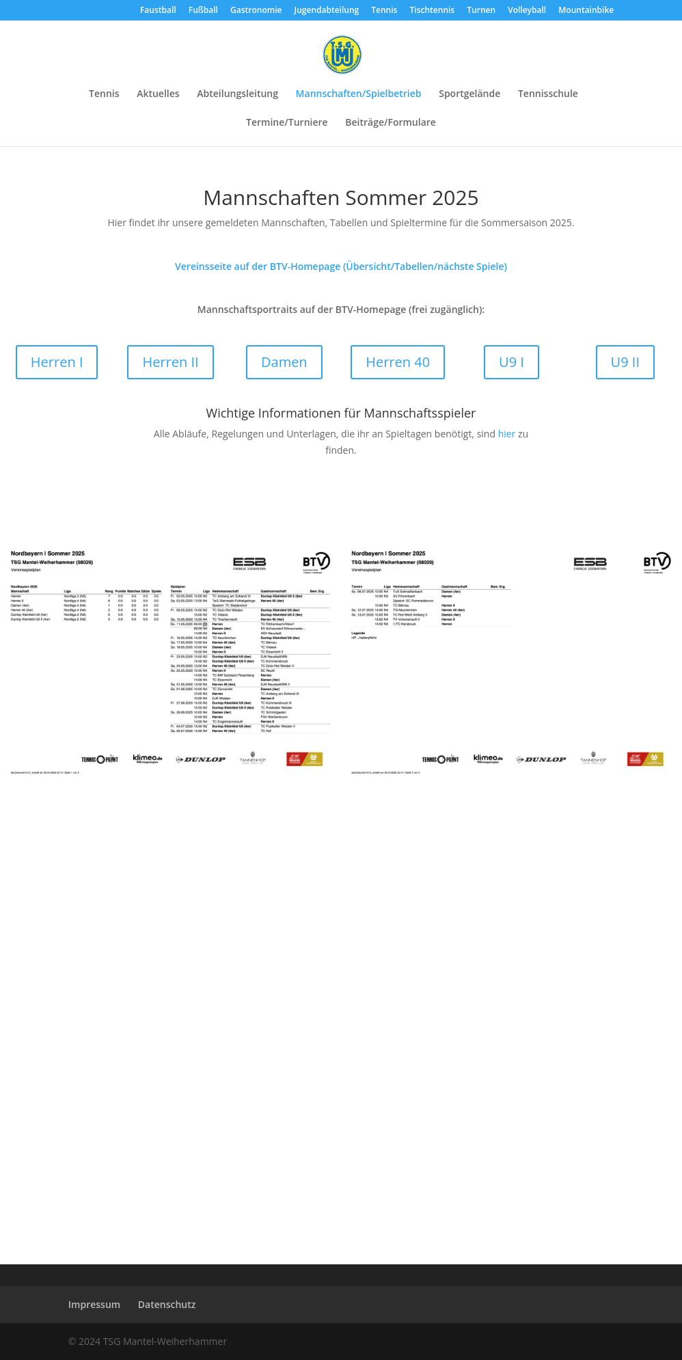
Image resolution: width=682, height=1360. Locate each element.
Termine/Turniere (287, 123)
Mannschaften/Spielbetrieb (359, 94)
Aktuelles (158, 94)
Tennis (384, 11)
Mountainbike (586, 11)
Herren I (57, 362)
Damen (284, 362)
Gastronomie (256, 11)
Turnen (481, 11)
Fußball (203, 11)
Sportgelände (469, 94)
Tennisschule (548, 94)
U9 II (625, 362)
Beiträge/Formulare (390, 123)
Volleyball (527, 11)
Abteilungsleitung (237, 94)
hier (507, 433)
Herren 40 (398, 362)
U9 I (511, 362)
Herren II (170, 362)
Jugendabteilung (327, 11)
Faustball (158, 11)
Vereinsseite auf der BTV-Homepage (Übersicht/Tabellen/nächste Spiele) (341, 266)
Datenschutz (167, 1304)
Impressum (94, 1304)
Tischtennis (432, 11)
